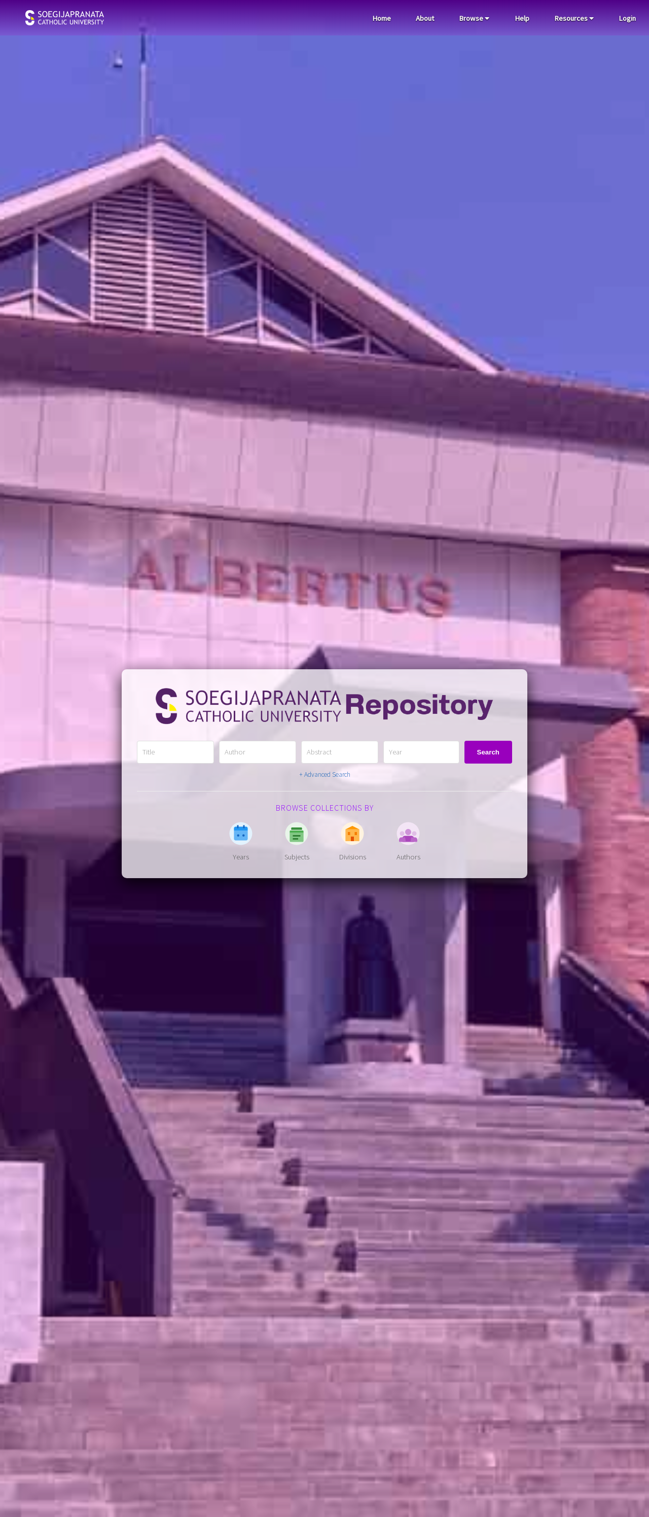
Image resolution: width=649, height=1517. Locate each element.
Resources (574, 18)
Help (522, 18)
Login (627, 18)
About (425, 18)
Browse (474, 18)
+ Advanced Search (324, 774)
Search (488, 752)
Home (381, 18)
